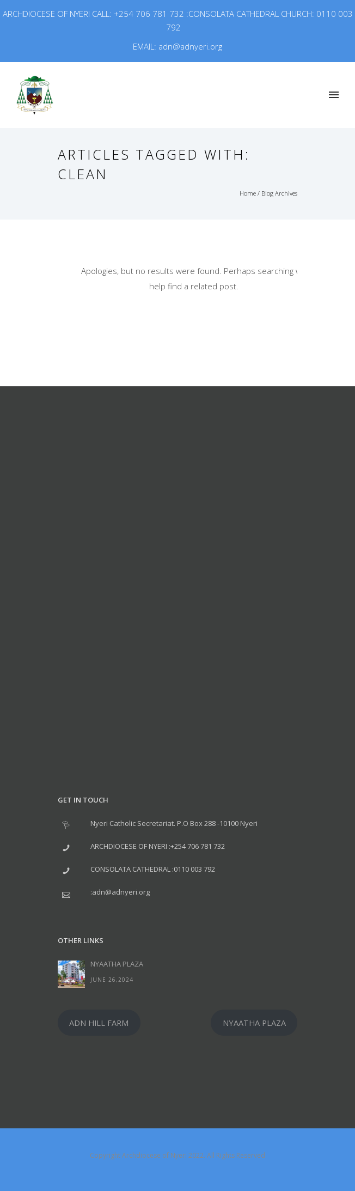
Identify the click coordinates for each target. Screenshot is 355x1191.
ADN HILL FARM (98, 1022)
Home (248, 193)
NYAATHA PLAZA (116, 964)
